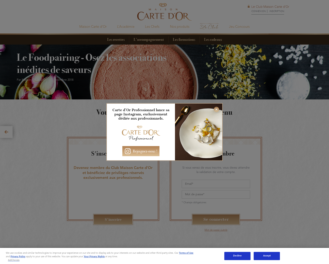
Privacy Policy (17, 256)
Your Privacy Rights (94, 256)
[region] (164, 256)
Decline (237, 256)
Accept (267, 256)
